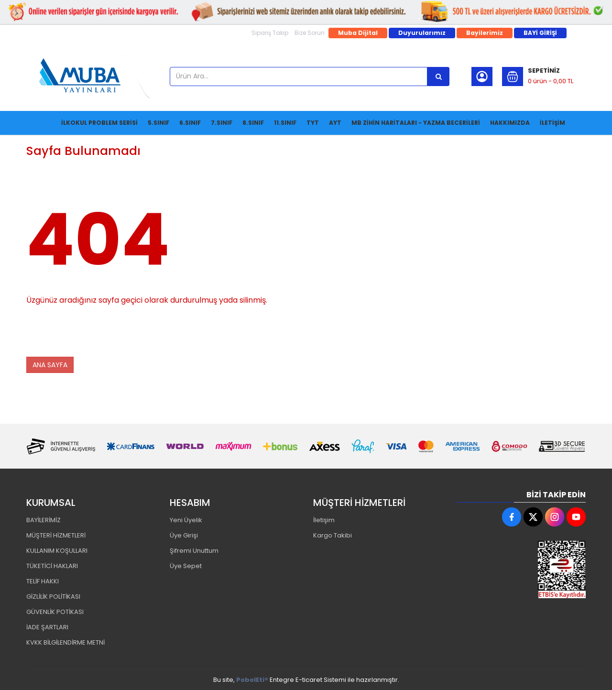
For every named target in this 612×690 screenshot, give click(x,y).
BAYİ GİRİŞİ (540, 33)
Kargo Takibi (332, 535)
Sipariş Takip (269, 33)
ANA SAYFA (50, 365)
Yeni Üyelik (186, 520)
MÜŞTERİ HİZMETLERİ (56, 535)
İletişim (324, 520)
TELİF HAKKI (42, 581)
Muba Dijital (358, 33)
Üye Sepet (186, 565)
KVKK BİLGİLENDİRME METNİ (65, 642)
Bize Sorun (310, 33)
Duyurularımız (422, 33)
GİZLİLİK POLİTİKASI (53, 596)
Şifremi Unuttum (194, 550)
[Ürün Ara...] (438, 76)
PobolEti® (252, 679)
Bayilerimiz (484, 33)
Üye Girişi (184, 535)
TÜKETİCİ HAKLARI (52, 565)
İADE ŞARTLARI (47, 627)
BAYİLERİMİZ (43, 520)
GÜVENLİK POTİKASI (55, 611)
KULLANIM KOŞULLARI (56, 550)
